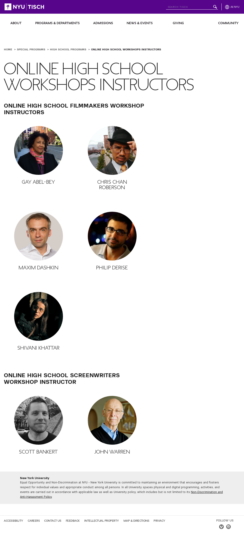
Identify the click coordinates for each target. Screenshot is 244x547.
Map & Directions (136, 520)
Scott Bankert (38, 452)
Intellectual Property (101, 520)
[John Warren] (112, 420)
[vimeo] (221, 527)
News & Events (140, 23)
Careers (34, 520)
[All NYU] (232, 7)
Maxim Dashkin (38, 268)
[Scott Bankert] (38, 420)
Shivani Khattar (39, 348)
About (16, 23)
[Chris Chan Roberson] (112, 150)
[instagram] (228, 527)
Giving (178, 23)
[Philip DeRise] (112, 236)
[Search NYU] (192, 6)
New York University (34, 478)
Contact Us (52, 520)
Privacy (159, 520)
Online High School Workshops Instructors (126, 49)
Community (228, 23)
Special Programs (31, 49)
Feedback (73, 520)
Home (8, 49)
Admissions (103, 23)
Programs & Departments (57, 23)
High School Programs (68, 49)
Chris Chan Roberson (112, 184)
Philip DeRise (112, 268)
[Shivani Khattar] (38, 316)
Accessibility (13, 520)
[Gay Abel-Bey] (38, 150)
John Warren (112, 452)
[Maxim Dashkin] (38, 236)
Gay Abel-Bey (38, 182)
